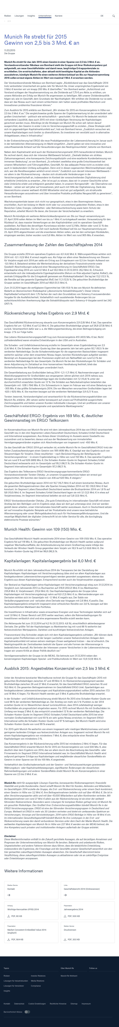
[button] (7, 15)
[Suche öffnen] (114, 16)
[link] (31, 15)
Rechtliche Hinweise (58, 1004)
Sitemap (74, 1004)
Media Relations (37, 981)
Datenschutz (19, 1004)
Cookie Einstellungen (37, 1004)
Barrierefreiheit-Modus (17, 1011)
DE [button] (102, 15)
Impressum (86, 1004)
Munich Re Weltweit (69, 976)
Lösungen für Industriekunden (16, 981)
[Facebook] (108, 978)
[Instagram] (95, 978)
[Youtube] (108, 975)
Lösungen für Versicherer (14, 986)
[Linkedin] (95, 975)
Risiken (7, 976)
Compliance (36, 986)
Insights (7, 991)
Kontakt (7, 1004)
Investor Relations (38, 976)
